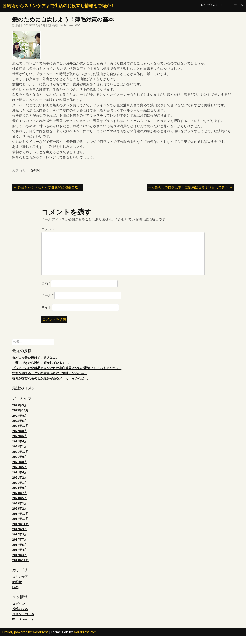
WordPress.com (85, 632)
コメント (48, 229)
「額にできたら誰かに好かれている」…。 (41, 363)
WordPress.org (22, 619)
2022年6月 (19, 436)
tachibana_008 (70, 25)
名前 (45, 283)
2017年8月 (19, 534)
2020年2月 (19, 508)
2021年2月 (19, 477)
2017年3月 (19, 555)
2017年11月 (20, 519)
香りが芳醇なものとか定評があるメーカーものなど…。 (51, 378)
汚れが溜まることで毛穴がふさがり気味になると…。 (49, 373)
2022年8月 (19, 431)
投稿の (20, 609)
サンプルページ (212, 5)
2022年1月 (19, 446)
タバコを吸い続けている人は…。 (35, 357)
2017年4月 (19, 550)
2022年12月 (20, 426)
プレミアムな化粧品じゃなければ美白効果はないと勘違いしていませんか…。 (66, 368)
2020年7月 (19, 493)
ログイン (18, 603)
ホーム (239, 5)
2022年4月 (19, 441)
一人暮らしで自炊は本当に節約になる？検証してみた (190, 187)
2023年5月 (19, 420)
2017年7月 (19, 539)
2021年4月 (19, 472)
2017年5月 (19, 545)
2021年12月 (20, 451)
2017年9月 (19, 529)
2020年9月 (19, 488)
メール (47, 295)
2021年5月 (19, 467)
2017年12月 (20, 514)
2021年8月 (19, 462)
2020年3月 (19, 503)
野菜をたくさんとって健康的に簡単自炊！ (47, 187)
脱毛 (15, 587)
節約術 (36, 170)
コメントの (23, 614)
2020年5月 (19, 498)
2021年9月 (19, 457)
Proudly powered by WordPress (25, 632)
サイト (46, 307)
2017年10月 (20, 524)
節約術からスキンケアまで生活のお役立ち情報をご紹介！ (58, 6)
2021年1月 (19, 483)
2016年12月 (20, 560)
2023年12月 (20, 410)
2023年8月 (19, 415)
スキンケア (20, 577)
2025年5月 (19, 405)
